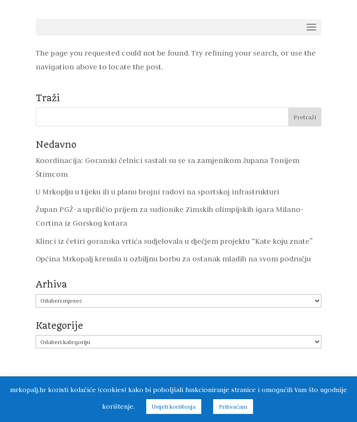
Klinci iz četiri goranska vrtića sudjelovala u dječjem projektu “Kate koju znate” (174, 241)
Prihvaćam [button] (233, 406)
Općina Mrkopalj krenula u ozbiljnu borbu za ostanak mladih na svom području (173, 258)
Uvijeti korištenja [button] (174, 406)
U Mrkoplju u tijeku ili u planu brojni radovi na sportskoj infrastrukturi (157, 191)
